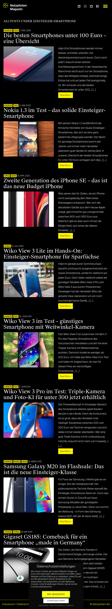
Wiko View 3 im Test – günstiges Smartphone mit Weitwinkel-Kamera (49, 324)
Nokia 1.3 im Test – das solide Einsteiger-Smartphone (54, 113)
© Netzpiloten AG (100, 604)
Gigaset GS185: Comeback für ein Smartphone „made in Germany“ (45, 539)
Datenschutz (24, 604)
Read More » (65, 95)
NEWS (13, 176)
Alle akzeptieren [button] (56, 594)
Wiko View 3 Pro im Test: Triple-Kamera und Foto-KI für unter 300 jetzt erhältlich (55, 394)
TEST (16, 106)
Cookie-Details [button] (43, 605)
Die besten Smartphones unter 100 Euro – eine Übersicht (55, 38)
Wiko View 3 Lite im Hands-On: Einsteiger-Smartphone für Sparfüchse (51, 254)
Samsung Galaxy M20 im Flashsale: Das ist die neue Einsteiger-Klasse (54, 469)
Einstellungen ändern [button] (56, 601)
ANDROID (8, 31)
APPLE (6, 176)
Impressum (8, 604)
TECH (16, 31)
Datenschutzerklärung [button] (57, 605)
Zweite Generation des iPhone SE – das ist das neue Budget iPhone (55, 183)
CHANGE (8, 532)
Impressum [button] (70, 605)
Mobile (7, 246)
